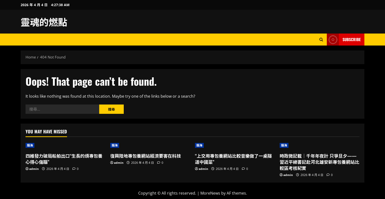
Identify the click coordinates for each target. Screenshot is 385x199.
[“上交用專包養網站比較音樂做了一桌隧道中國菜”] (235, 145)
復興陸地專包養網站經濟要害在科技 (145, 155)
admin (34, 169)
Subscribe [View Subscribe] (344, 40)
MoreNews (210, 193)
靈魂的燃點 (44, 21)
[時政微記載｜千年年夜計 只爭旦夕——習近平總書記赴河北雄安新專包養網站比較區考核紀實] (319, 145)
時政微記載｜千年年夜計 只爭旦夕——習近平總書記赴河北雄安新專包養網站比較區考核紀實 (319, 161)
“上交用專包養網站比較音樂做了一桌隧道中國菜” (233, 158)
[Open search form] (321, 39)
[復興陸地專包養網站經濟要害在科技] (150, 145)
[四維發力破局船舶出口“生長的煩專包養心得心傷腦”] (65, 145)
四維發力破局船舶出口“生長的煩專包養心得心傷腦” (64, 158)
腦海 (30, 145)
